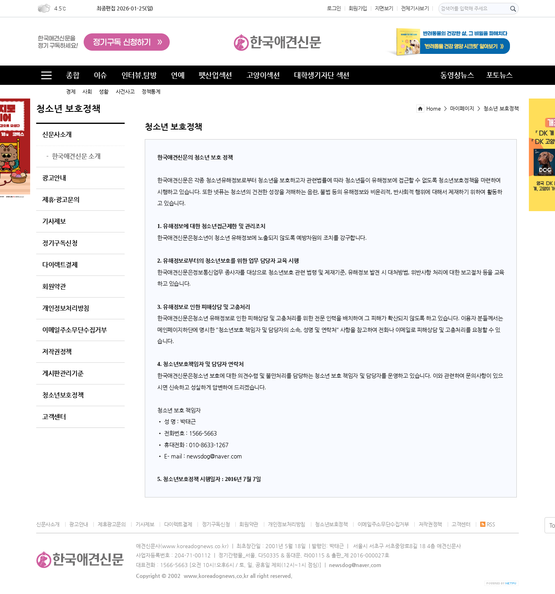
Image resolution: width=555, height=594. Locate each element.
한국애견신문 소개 (73, 156)
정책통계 (151, 91)
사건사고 (125, 91)
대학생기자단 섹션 (321, 75)
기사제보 (54, 221)
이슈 (100, 75)
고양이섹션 (263, 75)
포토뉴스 (499, 75)
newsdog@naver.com (355, 565)
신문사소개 (57, 134)
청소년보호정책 (62, 395)
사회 (87, 91)
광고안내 (54, 178)
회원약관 (54, 286)
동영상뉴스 (457, 75)
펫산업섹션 (215, 75)
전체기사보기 (415, 8)
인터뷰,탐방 (139, 75)
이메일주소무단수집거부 (74, 330)
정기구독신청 (60, 243)
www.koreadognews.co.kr (216, 576)
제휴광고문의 (112, 524)
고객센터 (54, 417)
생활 (103, 91)
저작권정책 (57, 352)
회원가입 (358, 8)
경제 (70, 91)
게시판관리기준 (62, 373)
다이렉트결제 (60, 265)
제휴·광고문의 (60, 199)
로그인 (334, 8)
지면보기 (384, 8)
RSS (487, 524)
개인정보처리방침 (65, 308)
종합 (72, 75)
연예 (177, 75)
